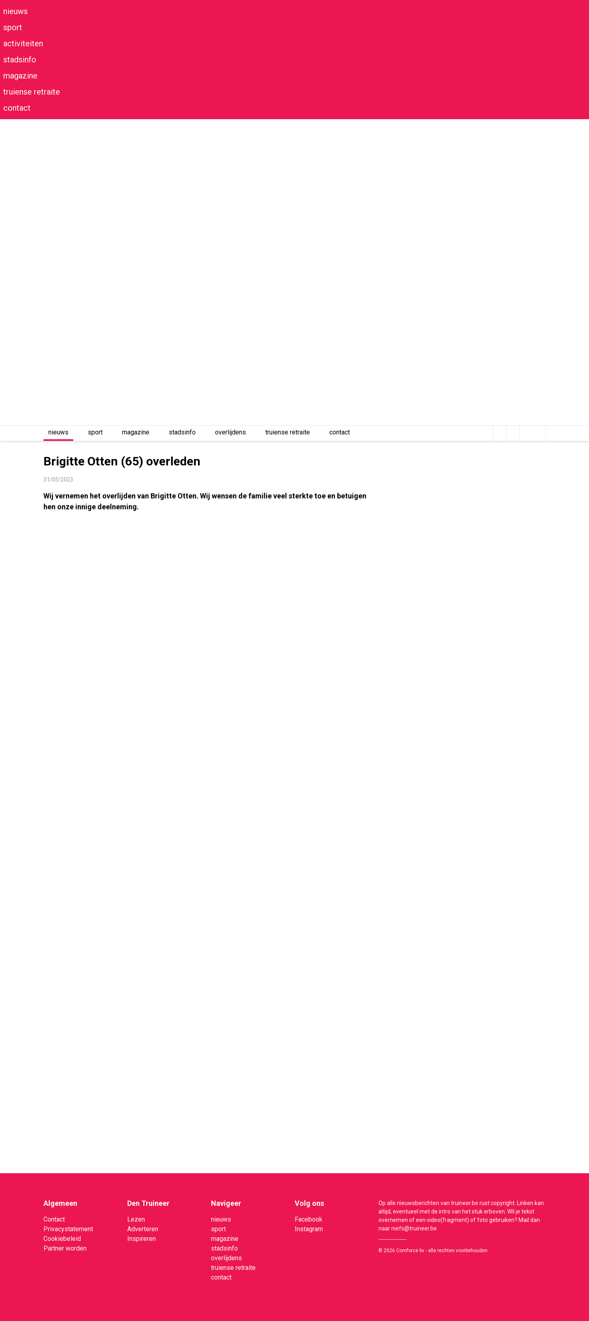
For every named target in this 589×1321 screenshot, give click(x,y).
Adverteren (142, 1229)
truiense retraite (31, 92)
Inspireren (141, 1238)
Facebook (308, 1219)
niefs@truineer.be (414, 1228)
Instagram (309, 1229)
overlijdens (230, 432)
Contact (54, 1219)
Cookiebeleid (62, 1238)
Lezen (136, 1219)
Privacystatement (68, 1229)
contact (17, 108)
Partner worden (65, 1248)
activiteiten (23, 43)
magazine (20, 76)
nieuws (15, 11)
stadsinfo (19, 59)
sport (12, 27)
